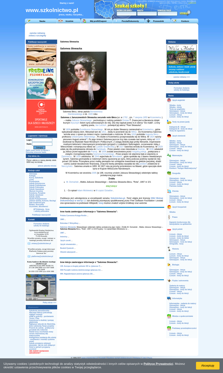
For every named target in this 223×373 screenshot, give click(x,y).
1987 (62, 233)
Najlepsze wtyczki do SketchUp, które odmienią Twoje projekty (42, 325)
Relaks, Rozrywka (36, 205)
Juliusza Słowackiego (82, 120)
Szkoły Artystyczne (37, 183)
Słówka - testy (175, 105)
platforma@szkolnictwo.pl (42, 256)
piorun (40, 166)
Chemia (175, 191)
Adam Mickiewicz (85, 190)
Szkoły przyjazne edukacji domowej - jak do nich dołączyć (42, 344)
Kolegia (32, 176)
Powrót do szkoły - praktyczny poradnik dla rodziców (41, 329)
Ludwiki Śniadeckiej (105, 147)
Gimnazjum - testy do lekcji (181, 113)
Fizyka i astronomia (180, 281)
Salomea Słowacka (68, 227)
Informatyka (177, 298)
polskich (143, 164)
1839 (78, 156)
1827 (121, 147)
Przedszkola (34, 181)
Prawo (175, 217)
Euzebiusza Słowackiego (91, 129)
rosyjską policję (139, 151)
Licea (31, 180)
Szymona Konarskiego (103, 154)
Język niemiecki (179, 136)
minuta (53, 166)
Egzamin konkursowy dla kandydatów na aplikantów (181, 223)
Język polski (177, 229)
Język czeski (65, 240)
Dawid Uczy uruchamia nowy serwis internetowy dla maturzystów (41, 334)
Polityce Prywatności (158, 363)
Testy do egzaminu (177, 131)
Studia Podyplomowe (38, 199)
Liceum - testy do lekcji (179, 117)
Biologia (175, 265)
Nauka (42, 21)
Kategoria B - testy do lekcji (181, 129)
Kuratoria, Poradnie (37, 193)
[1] (86, 139)
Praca (149, 358)
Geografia (176, 173)
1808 (68, 129)
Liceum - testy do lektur (179, 238)
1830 (151, 149)
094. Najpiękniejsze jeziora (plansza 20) (76, 274)
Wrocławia (117, 156)
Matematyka (177, 155)
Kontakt (102, 358)
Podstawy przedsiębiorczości (184, 328)
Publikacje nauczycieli (41, 215)
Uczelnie (69, 21)
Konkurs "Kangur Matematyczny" (183, 168)
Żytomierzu (66, 156)
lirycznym (75, 123)
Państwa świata (176, 186)
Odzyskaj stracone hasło (36, 152)
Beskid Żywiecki (67, 248)
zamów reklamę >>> (181, 77)
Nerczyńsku (67, 166)
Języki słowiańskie (68, 244)
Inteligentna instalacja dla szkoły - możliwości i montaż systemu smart (42, 339)
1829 (160, 147)
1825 (157, 139)
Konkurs (185, 21)
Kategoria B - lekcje (178, 127)
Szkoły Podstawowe (37, 185)
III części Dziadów (104, 190)
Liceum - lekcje (176, 115)
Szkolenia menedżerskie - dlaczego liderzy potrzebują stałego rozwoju (40, 312)
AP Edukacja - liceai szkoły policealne (41, 210)
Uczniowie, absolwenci (38, 206)
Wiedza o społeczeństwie (182, 316)
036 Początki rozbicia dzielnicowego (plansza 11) (80, 270)
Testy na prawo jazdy (181, 122)
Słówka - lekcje (176, 107)
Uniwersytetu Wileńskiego (83, 137)
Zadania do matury (177, 286)
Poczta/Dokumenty (130, 21)
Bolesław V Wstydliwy (69, 223)
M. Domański (72, 182)
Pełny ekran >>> (49, 303)
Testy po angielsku (177, 109)
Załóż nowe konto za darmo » (38, 150)
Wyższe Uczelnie (36, 191)
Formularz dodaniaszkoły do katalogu (41, 225)
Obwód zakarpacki (68, 252)
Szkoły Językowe (36, 195)
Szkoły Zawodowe (36, 189)
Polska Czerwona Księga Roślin (73, 216)
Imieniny (63, 237)
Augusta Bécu (151, 134)
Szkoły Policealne (36, 187)
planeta (47, 166)
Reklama (136, 358)
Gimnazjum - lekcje (177, 111)
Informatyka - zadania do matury (183, 303)
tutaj (101, 203)
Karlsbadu (101, 149)
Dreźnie (141, 149)
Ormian (125, 120)
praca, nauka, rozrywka (70, 14)
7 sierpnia (137, 117)
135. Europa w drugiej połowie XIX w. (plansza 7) (80, 266)
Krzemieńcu (155, 117)
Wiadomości (33, 307)
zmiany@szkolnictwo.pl (41, 243)
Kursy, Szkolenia (36, 178)
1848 (96, 156)
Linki (144, 358)
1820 (90, 114)
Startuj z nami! (67, 3)
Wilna (134, 132)
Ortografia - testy (177, 244)
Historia (175, 249)
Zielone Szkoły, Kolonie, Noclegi (42, 201)
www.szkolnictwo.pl (52, 10)
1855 (145, 117)
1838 (103, 151)
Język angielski (178, 100)
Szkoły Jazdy (34, 197)
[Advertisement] (132, 31)
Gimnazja (33, 174)
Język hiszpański (179, 207)
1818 (133, 134)
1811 (104, 132)
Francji (94, 151)
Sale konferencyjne (37, 203)
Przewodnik (158, 21)
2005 (94, 173)
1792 (125, 117)
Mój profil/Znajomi (98, 21)
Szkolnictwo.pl (117, 198)
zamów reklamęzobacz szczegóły (37, 33)
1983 (62, 219)
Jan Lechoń (100, 125)
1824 (152, 137)
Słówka (172, 212)
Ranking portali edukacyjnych (119, 358)
